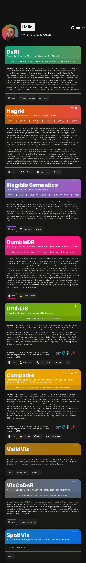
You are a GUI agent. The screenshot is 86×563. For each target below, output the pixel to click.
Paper (11, 98)
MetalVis (38, 229)
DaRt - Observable (27, 98)
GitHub (57, 172)
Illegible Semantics (32, 185)
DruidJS (17, 308)
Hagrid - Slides (43, 172)
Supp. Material (26, 172)
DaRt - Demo (43, 98)
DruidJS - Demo (43, 362)
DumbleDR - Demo (27, 295)
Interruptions (36, 472)
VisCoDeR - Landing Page (28, 522)
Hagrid (16, 111)
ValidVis (18, 449)
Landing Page (26, 229)
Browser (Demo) (22, 472)
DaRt (13, 51)
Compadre (21, 375)
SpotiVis (18, 535)
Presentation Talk (53, 436)
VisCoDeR (20, 485)
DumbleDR (21, 242)
